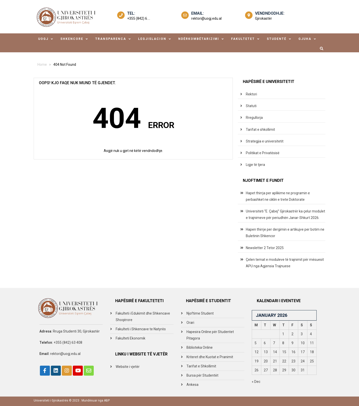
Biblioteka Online (199, 347)
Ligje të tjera (255, 165)
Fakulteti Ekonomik (130, 338)
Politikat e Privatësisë (262, 153)
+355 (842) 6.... (138, 18)
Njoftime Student (200, 313)
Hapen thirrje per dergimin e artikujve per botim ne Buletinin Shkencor (285, 232)
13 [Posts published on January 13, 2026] (266, 352)
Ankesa (192, 385)
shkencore (71, 39)
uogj (43, 39)
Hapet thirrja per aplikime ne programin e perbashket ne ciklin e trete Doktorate (278, 196)
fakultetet (243, 39)
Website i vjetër (128, 367)
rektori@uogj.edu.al (206, 18)
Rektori (251, 94)
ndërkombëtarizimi (198, 39)
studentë (276, 39)
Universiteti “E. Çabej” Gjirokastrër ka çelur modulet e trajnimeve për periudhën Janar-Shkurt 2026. (285, 214)
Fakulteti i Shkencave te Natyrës (141, 329)
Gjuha (304, 39)
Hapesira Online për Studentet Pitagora (210, 335)
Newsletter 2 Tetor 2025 (265, 248)
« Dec (256, 382)
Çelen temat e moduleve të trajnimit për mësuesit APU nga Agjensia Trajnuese (285, 263)
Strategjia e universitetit (264, 141)
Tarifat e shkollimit (260, 130)
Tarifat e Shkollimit (201, 366)
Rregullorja (254, 118)
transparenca (110, 39)
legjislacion (152, 39)
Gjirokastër (263, 18)
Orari (190, 323)
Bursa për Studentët (202, 375)
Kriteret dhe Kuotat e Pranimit (209, 357)
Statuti (251, 106)
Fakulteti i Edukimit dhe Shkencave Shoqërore (143, 316)
